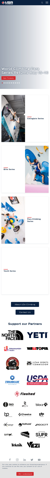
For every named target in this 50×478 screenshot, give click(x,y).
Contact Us (25, 312)
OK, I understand (25, 474)
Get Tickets (8, 78)
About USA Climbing (25, 304)
